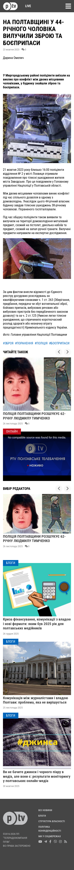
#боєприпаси (59, 343)
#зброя (8, 343)
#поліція (41, 343)
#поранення (24, 343)
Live (26, 6)
